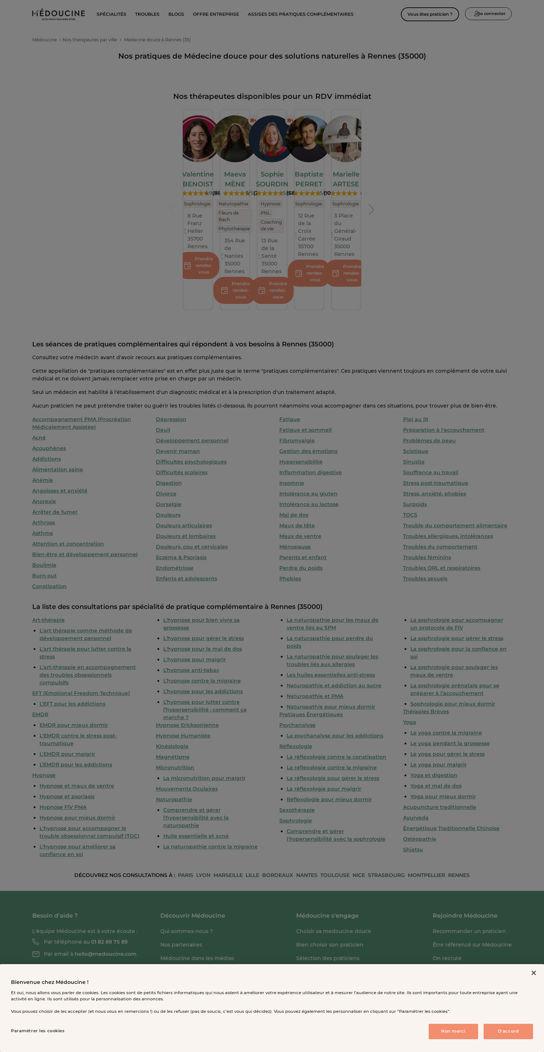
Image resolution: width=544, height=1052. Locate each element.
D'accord (508, 1031)
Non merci (453, 1031)
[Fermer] (534, 973)
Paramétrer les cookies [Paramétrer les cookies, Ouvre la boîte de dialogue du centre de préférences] (38, 1030)
